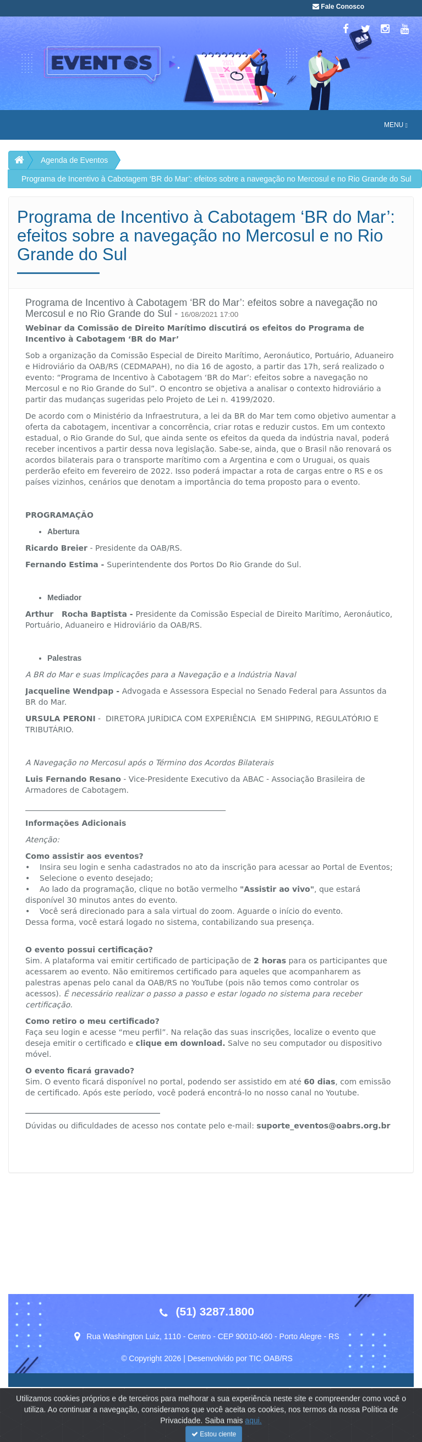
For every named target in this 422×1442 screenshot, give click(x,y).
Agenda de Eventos (74, 160)
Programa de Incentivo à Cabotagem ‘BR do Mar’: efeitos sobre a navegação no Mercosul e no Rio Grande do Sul (216, 178)
